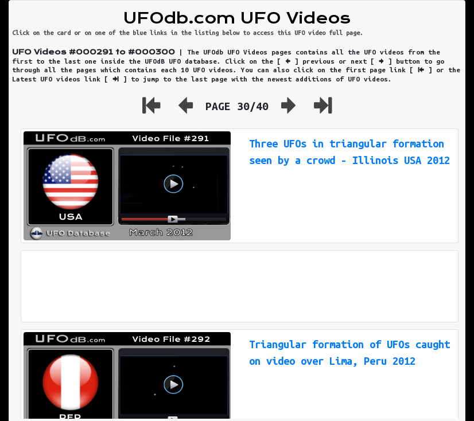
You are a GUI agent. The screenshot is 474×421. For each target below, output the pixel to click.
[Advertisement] (240, 286)
